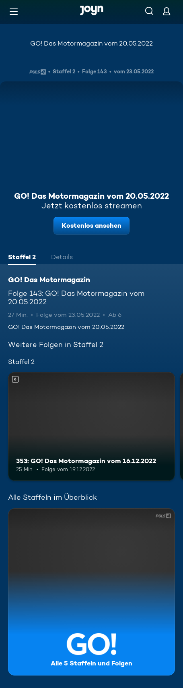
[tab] (21, 258)
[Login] (166, 11)
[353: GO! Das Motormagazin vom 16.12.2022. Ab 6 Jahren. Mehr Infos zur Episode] (91, 426)
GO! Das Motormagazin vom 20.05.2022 (91, 43)
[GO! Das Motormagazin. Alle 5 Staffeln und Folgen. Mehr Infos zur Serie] (91, 592)
